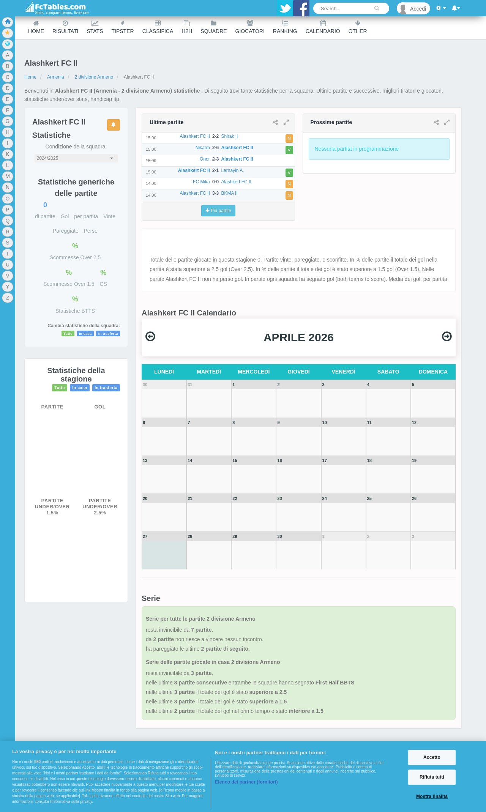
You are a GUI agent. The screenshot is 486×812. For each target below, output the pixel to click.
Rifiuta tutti (432, 777)
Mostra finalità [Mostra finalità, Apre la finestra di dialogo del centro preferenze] (432, 796)
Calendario (323, 27)
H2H (186, 27)
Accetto (431, 757)
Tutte (68, 334)
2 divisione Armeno (94, 77)
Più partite (218, 210)
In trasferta (108, 334)
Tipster (123, 27)
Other (358, 27)
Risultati (65, 27)
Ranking (285, 27)
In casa (85, 334)
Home (36, 27)
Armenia (55, 77)
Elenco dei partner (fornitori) (246, 782)
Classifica (158, 27)
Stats (95, 27)
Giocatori (250, 27)
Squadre (213, 27)
